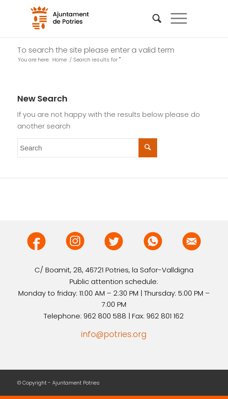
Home (59, 59)
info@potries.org (113, 334)
